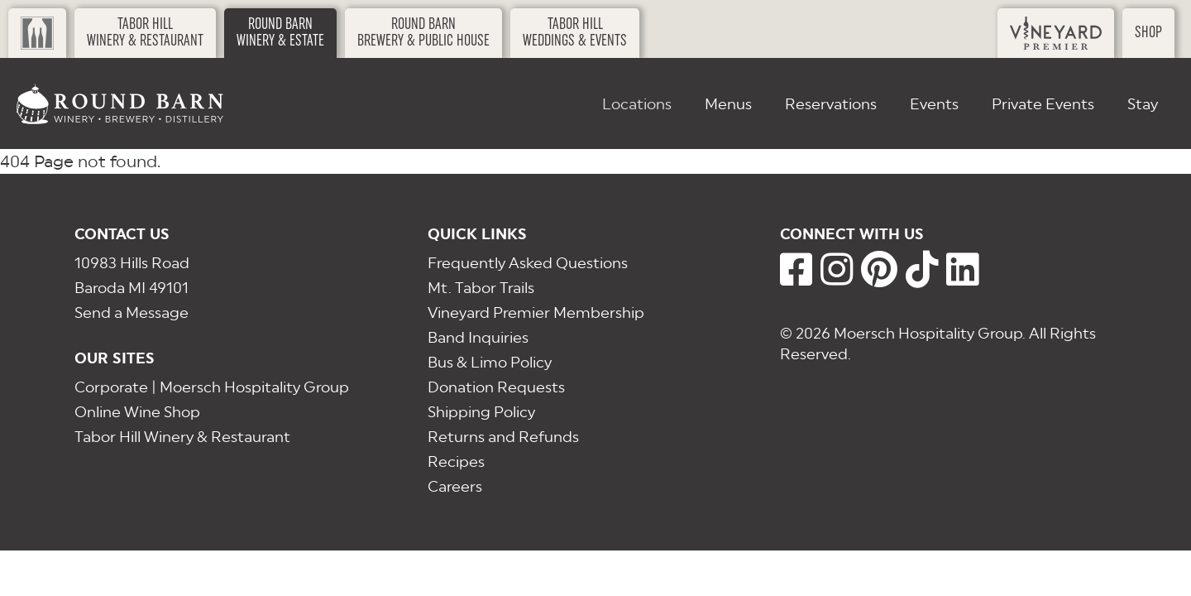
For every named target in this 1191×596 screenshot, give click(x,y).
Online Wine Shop (137, 412)
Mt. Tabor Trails (481, 287)
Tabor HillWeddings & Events (575, 33)
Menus (728, 104)
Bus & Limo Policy (490, 362)
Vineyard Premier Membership (536, 312)
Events (934, 104)
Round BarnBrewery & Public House (423, 33)
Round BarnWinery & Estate (280, 33)
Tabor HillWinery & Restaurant (145, 33)
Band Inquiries (478, 337)
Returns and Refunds (503, 436)
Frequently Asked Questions (528, 263)
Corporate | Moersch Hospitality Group (211, 387)
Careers (455, 486)
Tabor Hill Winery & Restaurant (182, 436)
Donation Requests (496, 387)
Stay (1142, 104)
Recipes (456, 461)
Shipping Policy (481, 412)
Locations (637, 104)
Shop (1148, 33)
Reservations (831, 104)
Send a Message (131, 312)
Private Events (1043, 104)
